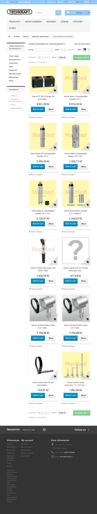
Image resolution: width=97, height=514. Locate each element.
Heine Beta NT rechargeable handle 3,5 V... (43, 154)
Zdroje (64, 21)
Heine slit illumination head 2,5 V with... (75, 326)
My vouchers (25, 456)
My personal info (27, 453)
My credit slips (26, 447)
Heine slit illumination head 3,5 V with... (43, 326)
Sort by (31, 50)
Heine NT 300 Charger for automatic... (43, 97)
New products (12, 447)
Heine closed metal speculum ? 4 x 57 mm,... (76, 383)
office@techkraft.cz (66, 457)
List (88, 50)
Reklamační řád (16, 108)
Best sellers (11, 450)
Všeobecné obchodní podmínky (11, 458)
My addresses (26, 450)
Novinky (51, 21)
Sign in (86, 2)
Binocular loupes (15, 74)
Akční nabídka (33, 21)
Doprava (14, 96)
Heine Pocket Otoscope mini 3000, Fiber (43, 269)
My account (27, 440)
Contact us (51, 2)
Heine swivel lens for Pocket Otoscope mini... (75, 269)
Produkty (14, 21)
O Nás (12, 28)
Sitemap (10, 466)
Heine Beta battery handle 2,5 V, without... (75, 212)
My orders (25, 444)
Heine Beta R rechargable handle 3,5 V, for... (43, 212)
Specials (10, 444)
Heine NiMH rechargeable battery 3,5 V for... (75, 154)
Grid (85, 50)
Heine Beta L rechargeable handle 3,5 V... (75, 97)
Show (57, 50)
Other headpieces (13, 68)
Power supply (14, 56)
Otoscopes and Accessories (14, 61)
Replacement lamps (13, 79)
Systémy (78, 21)
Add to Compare (36, 117)
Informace (14, 89)
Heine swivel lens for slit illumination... (43, 383)
